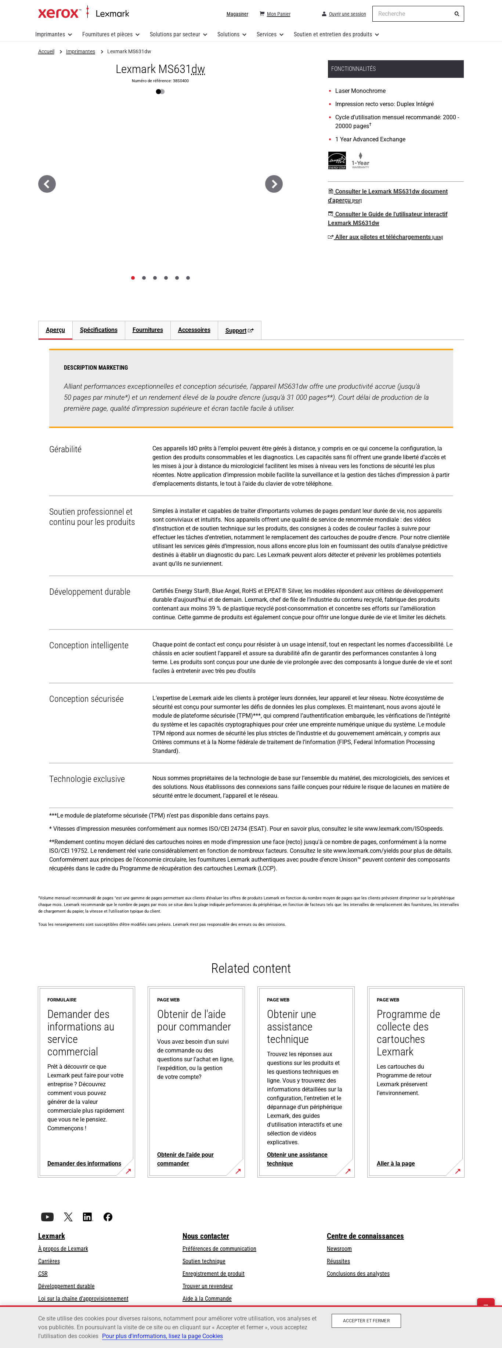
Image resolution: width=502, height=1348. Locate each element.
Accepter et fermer (366, 1320)
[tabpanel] (251, 613)
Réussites (338, 1261)
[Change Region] (305, 14)
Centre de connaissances (365, 1236)
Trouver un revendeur (208, 1286)
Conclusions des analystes (358, 1273)
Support (239, 330)
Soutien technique (204, 1261)
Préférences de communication (219, 1248)
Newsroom (339, 1248)
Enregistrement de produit (214, 1273)
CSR (43, 1273)
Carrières (49, 1261)
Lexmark (51, 1236)
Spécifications (99, 329)
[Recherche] (456, 14)
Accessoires (194, 329)
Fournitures (148, 329)
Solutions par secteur (175, 34)
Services (267, 34)
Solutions (228, 34)
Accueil (83, 12)
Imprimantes (50, 34)
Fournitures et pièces (107, 34)
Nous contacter (206, 1236)
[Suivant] (274, 184)
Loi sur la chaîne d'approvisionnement (83, 1298)
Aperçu (55, 329)
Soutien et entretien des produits (333, 34)
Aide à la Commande (207, 1298)
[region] (251, 1326)
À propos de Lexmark (63, 1248)
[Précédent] (47, 184)
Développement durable (66, 1286)
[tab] (133, 278)
